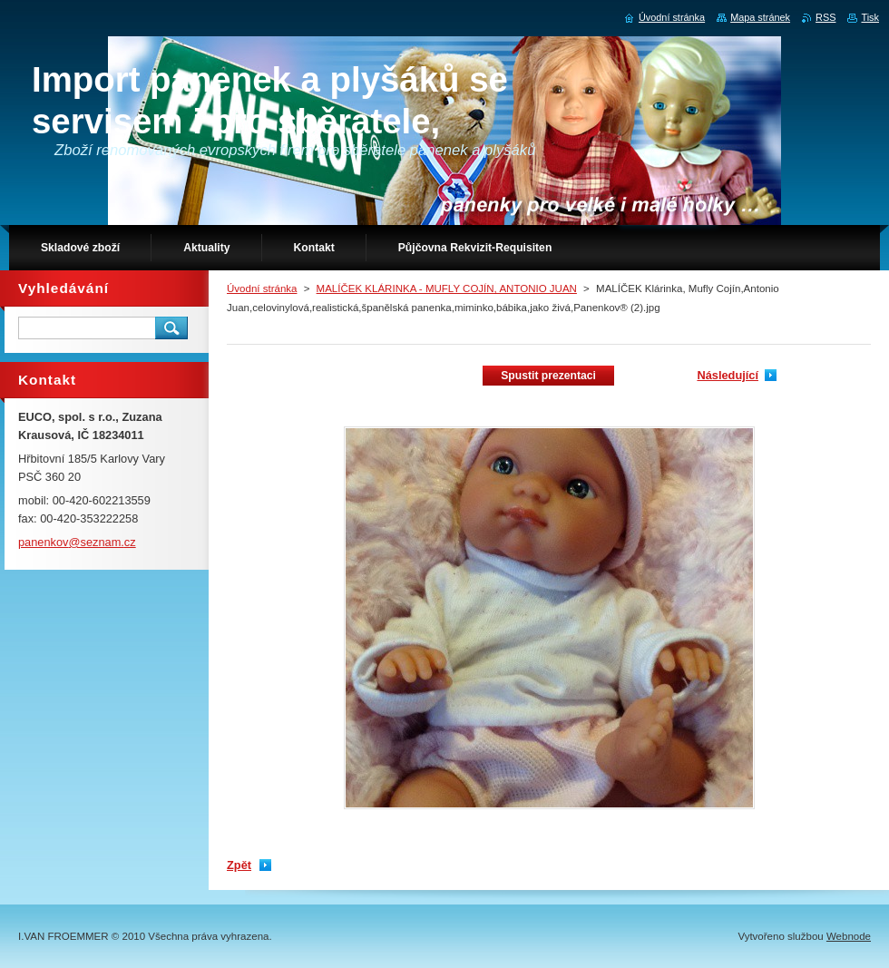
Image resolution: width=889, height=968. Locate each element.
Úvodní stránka (262, 288)
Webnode (848, 936)
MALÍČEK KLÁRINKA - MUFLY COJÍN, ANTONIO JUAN (447, 288)
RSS (825, 17)
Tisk (870, 17)
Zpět (239, 865)
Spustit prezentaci (548, 375)
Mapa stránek (760, 17)
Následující (727, 375)
